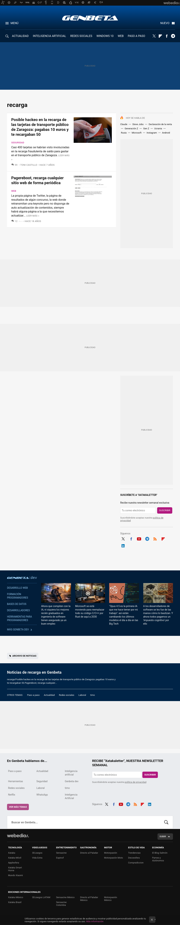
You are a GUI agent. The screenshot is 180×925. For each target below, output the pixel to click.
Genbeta (90, 17)
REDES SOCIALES (81, 36)
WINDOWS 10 (105, 36)
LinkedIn (123, 545)
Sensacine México (65, 897)
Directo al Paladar (89, 852)
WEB (121, 36)
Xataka (11, 852)
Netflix (11, 794)
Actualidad (49, 695)
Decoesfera (134, 857)
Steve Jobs (138, 124)
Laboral (82, 695)
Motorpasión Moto (113, 857)
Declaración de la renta (160, 124)
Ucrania (158, 128)
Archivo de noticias (24, 655)
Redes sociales (66, 695)
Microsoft (137, 132)
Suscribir (164, 510)
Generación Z (131, 128)
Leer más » (32, 215)
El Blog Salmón (159, 852)
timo (92, 695)
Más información (95, 921)
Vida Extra (37, 857)
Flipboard (160, 36)
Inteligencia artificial (71, 773)
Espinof (60, 857)
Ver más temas (18, 807)
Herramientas (15, 781)
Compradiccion (136, 862)
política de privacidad (135, 782)
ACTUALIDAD (20, 36)
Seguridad (17, 142)
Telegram (173, 36)
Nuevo (164, 23)
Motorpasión (110, 852)
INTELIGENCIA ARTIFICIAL (49, 36)
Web (13, 191)
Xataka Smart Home (15, 869)
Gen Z (146, 128)
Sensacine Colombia (61, 903)
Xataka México (15, 897)
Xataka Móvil (14, 857)
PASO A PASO (136, 36)
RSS (155, 538)
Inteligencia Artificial (71, 796)
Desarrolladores (18, 610)
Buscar (166, 822)
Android (166, 132)
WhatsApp (42, 794)
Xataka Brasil (14, 902)
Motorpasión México (110, 898)
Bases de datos (16, 604)
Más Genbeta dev (18, 629)
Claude (123, 124)
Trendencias (134, 852)
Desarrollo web (17, 587)
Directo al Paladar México (89, 898)
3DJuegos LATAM (41, 897)
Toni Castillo (28, 165)
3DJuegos (37, 852)
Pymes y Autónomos (158, 859)
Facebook (167, 36)
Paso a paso (33, 695)
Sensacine (61, 852)
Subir (162, 836)
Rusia (124, 132)
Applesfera (13, 862)
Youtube (139, 538)
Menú (14, 23)
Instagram (152, 132)
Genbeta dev (22, 577)
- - (21, 221)
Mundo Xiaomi (15, 875)
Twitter (154, 36)
